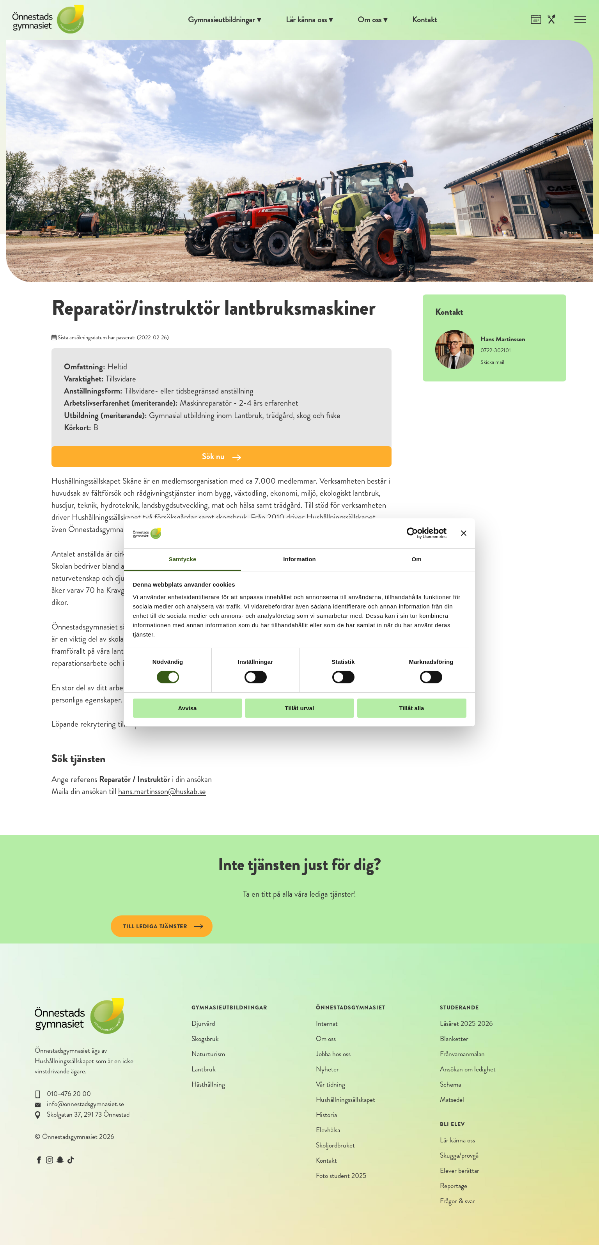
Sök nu (221, 456)
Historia (326, 1115)
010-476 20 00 (69, 1094)
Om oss (371, 20)
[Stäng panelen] (463, 533)
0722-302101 (495, 350)
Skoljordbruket (335, 1146)
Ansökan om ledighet (468, 1070)
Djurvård (203, 1024)
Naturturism (208, 1054)
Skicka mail (492, 362)
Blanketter (454, 1039)
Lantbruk (203, 1070)
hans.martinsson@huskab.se (162, 791)
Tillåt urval (299, 708)
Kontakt (426, 20)
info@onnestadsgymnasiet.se (85, 1104)
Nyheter (327, 1070)
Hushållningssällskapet (64, 1061)
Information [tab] (299, 559)
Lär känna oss (307, 20)
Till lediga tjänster (155, 926)
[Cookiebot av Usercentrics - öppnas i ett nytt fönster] (412, 533)
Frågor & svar (457, 1202)
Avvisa (187, 708)
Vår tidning (330, 1085)
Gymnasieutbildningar (220, 20)
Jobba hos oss (333, 1054)
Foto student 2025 (341, 1176)
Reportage (453, 1187)
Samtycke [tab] (183, 559)
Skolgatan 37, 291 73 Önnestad (88, 1114)
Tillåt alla (411, 708)
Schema (450, 1085)
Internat (327, 1024)
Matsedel (452, 1100)
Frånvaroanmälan (462, 1054)
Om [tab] (416, 559)
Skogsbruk (205, 1039)
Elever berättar (459, 1171)
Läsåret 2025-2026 (466, 1024)
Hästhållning (208, 1085)
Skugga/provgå (459, 1156)
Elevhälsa (328, 1131)
